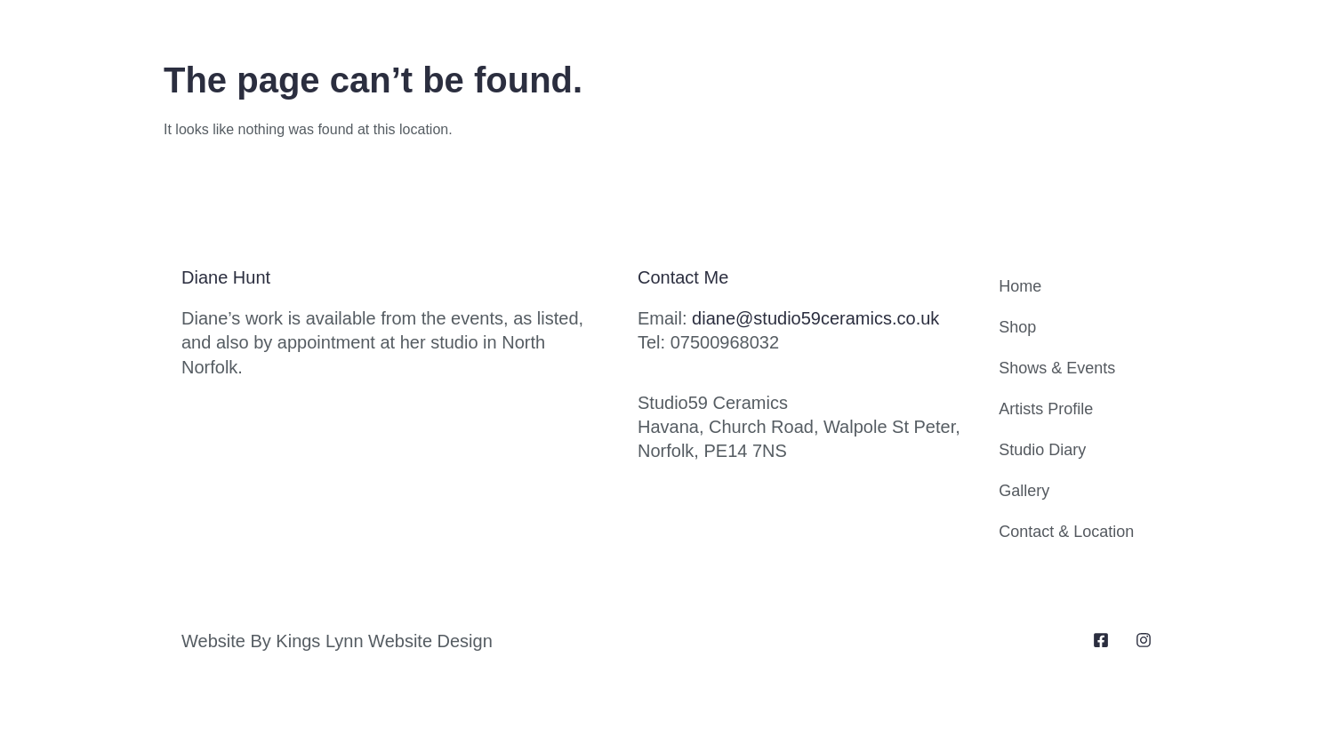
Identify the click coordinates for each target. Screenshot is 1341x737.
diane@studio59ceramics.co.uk (815, 318)
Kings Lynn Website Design (384, 641)
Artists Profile (1046, 409)
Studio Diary (1042, 450)
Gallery (1024, 491)
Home (1020, 286)
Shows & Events (1057, 368)
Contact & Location (1066, 532)
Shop (1017, 327)
